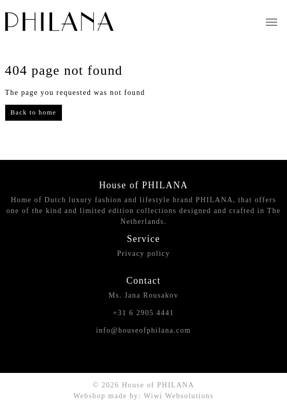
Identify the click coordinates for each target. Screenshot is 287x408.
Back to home (33, 112)
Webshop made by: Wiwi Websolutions (143, 395)
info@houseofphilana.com (143, 330)
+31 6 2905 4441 (143, 312)
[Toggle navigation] (271, 21)
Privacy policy (143, 253)
